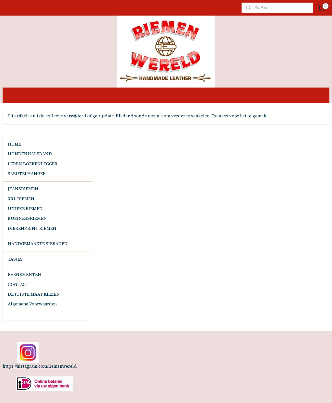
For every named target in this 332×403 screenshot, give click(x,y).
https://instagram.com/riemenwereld (40, 340)
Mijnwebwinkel (234, 391)
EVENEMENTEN (24, 248)
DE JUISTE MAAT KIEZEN (34, 268)
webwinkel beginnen (179, 391)
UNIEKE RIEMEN (25, 182)
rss (155, 391)
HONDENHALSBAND (30, 128)
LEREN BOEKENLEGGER (32, 137)
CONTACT (18, 258)
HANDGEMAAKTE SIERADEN (38, 217)
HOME (14, 118)
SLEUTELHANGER (27, 147)
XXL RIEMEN (21, 172)
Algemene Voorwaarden (32, 277)
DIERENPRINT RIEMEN (32, 202)
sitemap (143, 391)
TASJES (15, 233)
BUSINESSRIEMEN (27, 192)
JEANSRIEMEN (23, 163)
